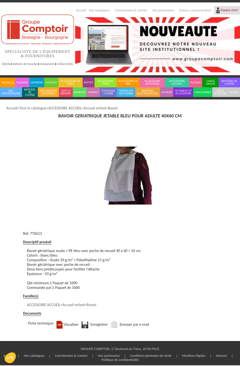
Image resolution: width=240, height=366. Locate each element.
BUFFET (88, 82)
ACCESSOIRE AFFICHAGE (152, 82)
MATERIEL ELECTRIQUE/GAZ (147, 92)
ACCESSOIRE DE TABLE (70, 82)
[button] (10, 358)
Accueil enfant (95, 108)
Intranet (221, 356)
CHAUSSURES (202, 92)
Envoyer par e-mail (134, 324)
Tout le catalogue (32, 108)
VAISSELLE (7, 82)
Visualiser (71, 324)
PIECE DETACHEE (220, 92)
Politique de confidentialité (120, 360)
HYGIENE (166, 92)
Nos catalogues (99, 10)
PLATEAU (195, 82)
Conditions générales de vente (151, 356)
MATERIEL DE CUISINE (30, 92)
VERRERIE (37, 82)
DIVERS (234, 92)
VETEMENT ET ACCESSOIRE (183, 92)
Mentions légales (193, 356)
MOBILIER (80, 92)
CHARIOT (93, 92)
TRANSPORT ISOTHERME (126, 92)
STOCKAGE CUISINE (108, 92)
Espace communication (195, 10)
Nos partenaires (163, 10)
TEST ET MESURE (66, 92)
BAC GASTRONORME (11, 92)
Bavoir (113, 108)
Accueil (81, 10)
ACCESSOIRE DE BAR (128, 82)
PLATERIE (22, 82)
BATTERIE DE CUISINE (229, 82)
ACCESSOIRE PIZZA (106, 82)
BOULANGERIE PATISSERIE (48, 92)
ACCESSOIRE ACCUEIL (177, 82)
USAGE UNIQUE (210, 82)
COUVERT (51, 82)
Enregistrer (99, 324)
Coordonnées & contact (131, 10)
